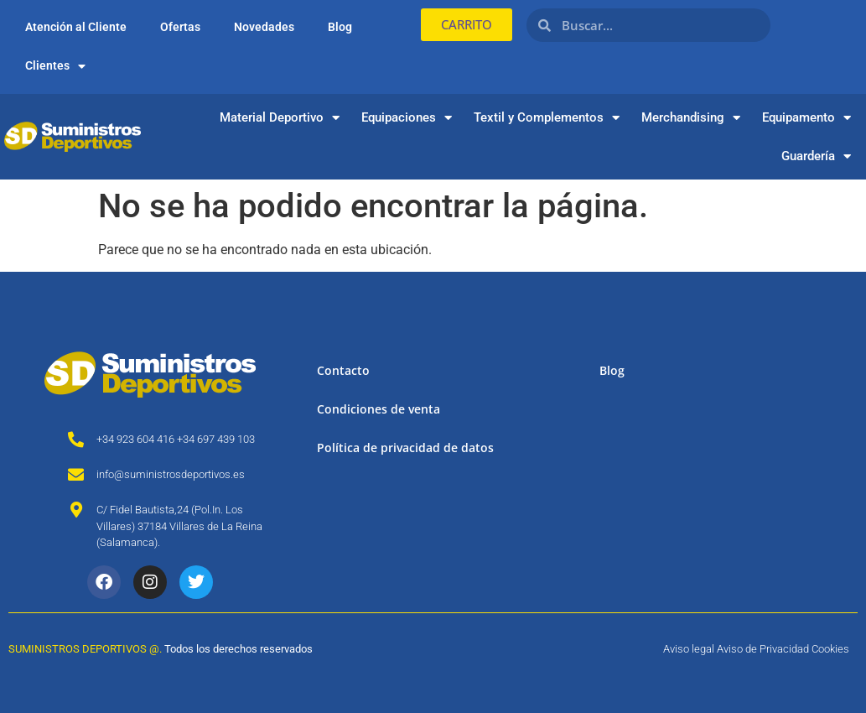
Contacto (343, 370)
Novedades (264, 27)
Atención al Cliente (76, 27)
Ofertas (180, 27)
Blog (340, 27)
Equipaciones (406, 118)
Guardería (816, 156)
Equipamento (806, 118)
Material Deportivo (280, 118)
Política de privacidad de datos (405, 447)
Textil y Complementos (547, 118)
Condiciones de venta (378, 409)
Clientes (55, 66)
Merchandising (690, 118)
